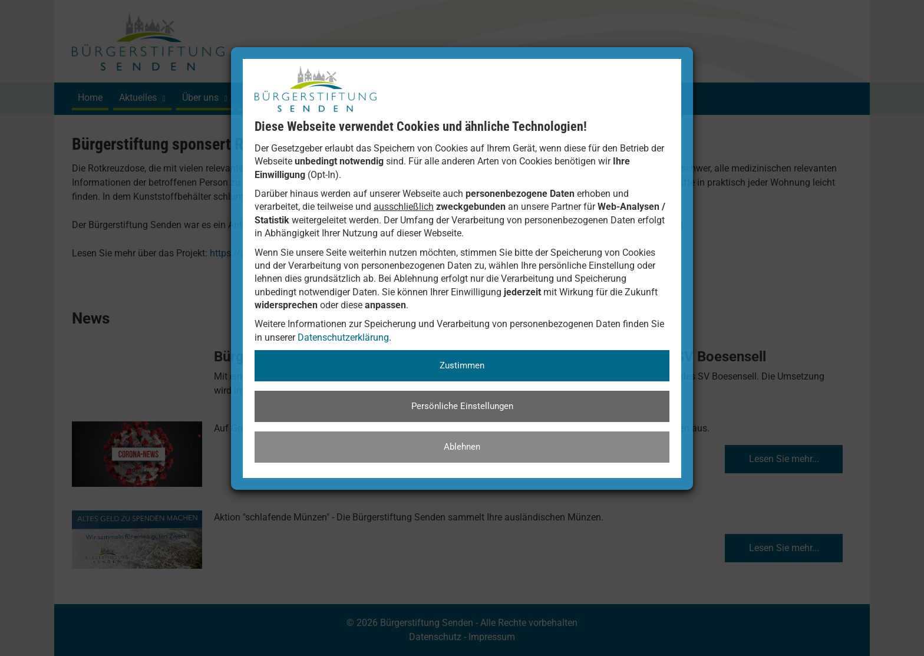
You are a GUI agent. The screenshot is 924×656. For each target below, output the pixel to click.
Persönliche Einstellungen (462, 406)
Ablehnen (462, 446)
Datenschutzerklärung (343, 337)
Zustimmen (462, 365)
